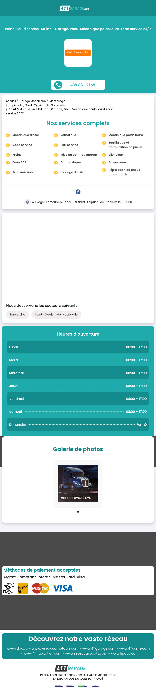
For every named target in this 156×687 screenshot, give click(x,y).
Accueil (11, 101)
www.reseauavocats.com (86, 653)
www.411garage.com (99, 648)
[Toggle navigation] (151, 9)
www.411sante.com (134, 648)
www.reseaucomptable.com (55, 648)
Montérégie (57, 101)
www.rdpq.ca (17, 648)
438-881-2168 (82, 85)
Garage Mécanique (32, 101)
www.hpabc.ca (123, 653)
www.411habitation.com (42, 653)
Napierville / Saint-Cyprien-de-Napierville (37, 105)
